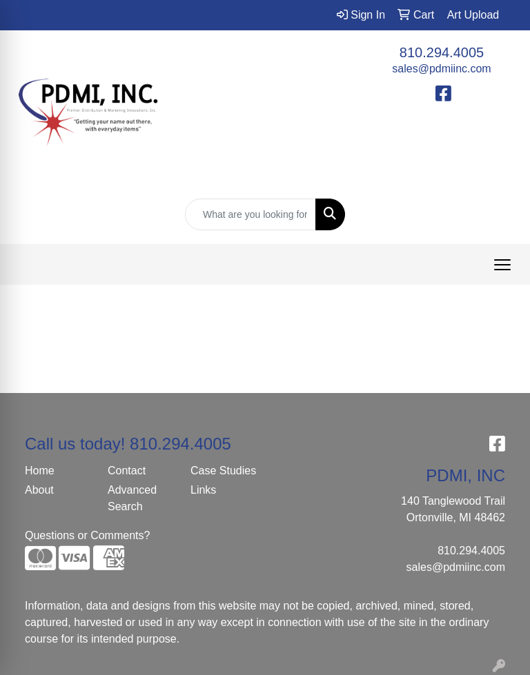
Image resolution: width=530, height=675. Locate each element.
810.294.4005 (442, 52)
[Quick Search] (250, 214)
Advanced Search (132, 498)
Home (40, 470)
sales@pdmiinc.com (441, 68)
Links (203, 490)
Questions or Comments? (87, 535)
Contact (127, 470)
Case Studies (223, 470)
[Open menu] (502, 265)
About (39, 490)
